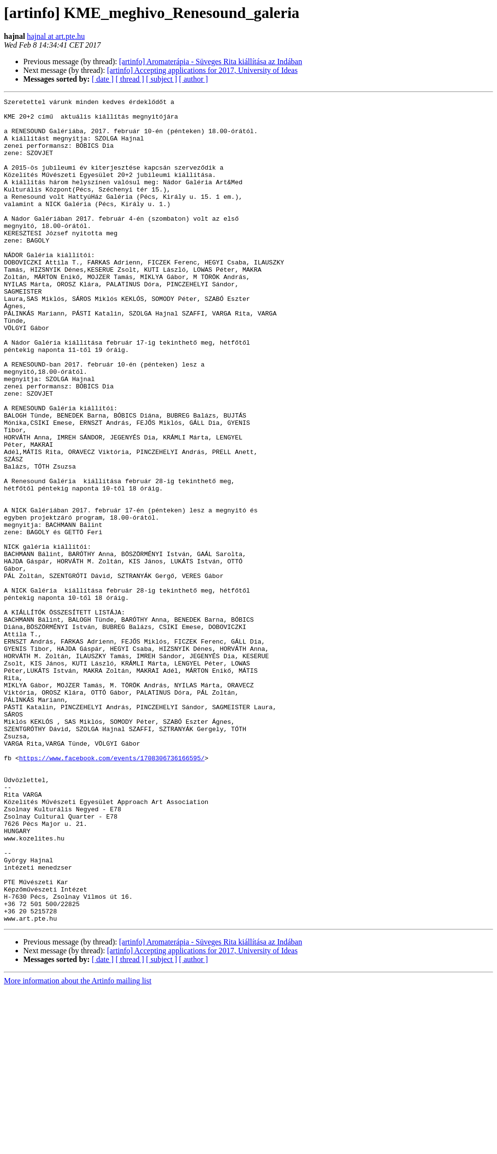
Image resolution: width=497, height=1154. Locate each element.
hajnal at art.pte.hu (56, 36)
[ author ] (193, 79)
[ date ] (103, 79)
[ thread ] (130, 79)
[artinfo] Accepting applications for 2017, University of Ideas (202, 70)
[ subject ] (161, 79)
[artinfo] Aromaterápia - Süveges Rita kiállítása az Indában (210, 61)
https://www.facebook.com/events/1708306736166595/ (111, 890)
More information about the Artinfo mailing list (77, 1145)
